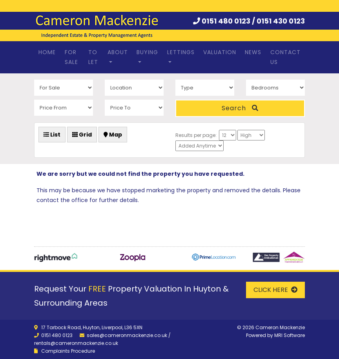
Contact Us (285, 57)
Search (240, 108)
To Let (93, 57)
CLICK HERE (275, 289)
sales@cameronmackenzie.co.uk (127, 335)
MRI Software (289, 335)
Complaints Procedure (68, 351)
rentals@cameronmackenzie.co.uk (76, 343)
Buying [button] (147, 52)
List (52, 134)
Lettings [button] (181, 52)
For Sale (71, 57)
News (253, 52)
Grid (82, 134)
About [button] (118, 52)
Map (113, 134)
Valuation (219, 52)
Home (47, 52)
